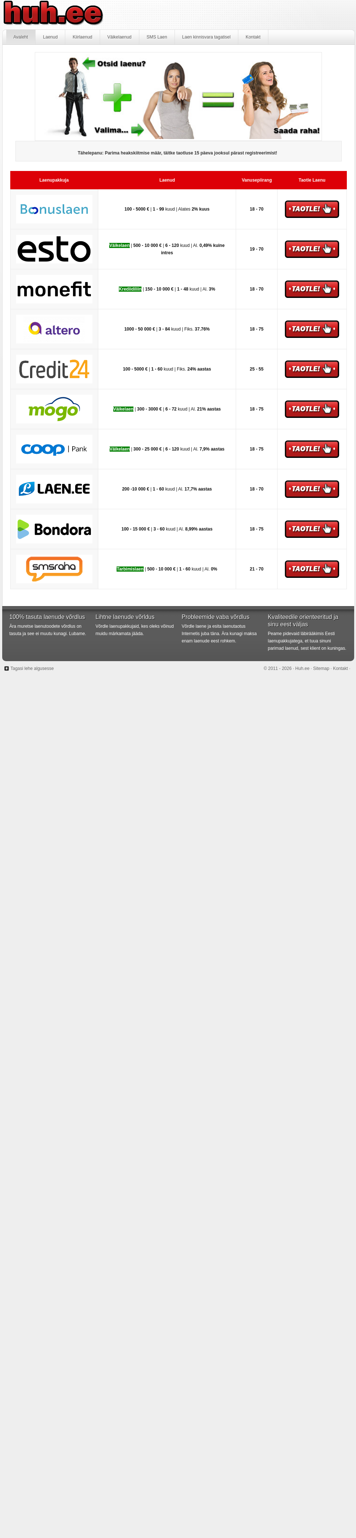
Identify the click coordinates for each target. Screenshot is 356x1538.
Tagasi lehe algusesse (32, 668)
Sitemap (321, 668)
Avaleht (21, 37)
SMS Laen (157, 37)
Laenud (50, 37)
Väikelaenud (119, 37)
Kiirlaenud (82, 37)
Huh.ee (178, 14)
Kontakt (253, 37)
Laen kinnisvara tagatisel (206, 37)
